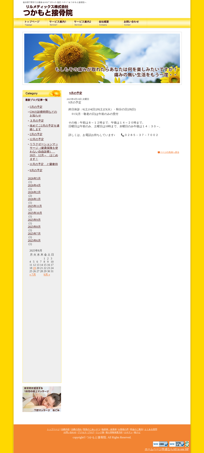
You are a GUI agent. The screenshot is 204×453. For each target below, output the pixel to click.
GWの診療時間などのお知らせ (43, 113)
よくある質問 (42, 329)
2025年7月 (34, 233)
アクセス (168, 23)
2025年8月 (34, 226)
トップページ (42, 280)
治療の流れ (89, 23)
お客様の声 (42, 315)
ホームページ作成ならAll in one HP (167, 449)
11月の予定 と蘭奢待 (44, 164)
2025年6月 (34, 240)
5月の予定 (36, 106)
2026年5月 (34, 178)
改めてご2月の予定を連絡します (44, 127)
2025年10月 (35, 212)
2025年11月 (35, 205)
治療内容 (62, 23)
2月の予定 (36, 134)
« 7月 (33, 274)
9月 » (47, 274)
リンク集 (42, 357)
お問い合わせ (123, 6)
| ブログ (90, 432)
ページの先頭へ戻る (169, 152)
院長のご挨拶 (115, 23)
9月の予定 (36, 170)
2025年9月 (34, 219)
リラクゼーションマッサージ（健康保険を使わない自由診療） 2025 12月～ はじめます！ (44, 151)
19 (34, 268)
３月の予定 (37, 120)
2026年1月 (34, 199)
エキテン (42, 372)
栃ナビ (42, 379)
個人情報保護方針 (42, 365)
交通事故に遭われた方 (35, 23)
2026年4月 (34, 185)
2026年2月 (34, 192)
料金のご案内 (142, 23)
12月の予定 (37, 139)
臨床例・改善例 (42, 308)
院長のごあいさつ (42, 301)
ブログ (42, 350)
